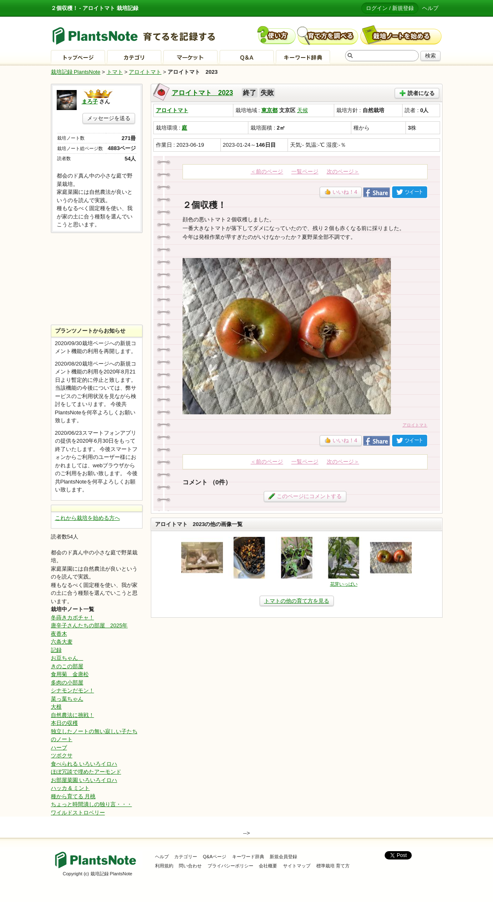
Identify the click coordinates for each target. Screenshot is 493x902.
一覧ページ (304, 171)
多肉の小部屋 (67, 682)
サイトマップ (296, 865)
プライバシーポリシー (230, 865)
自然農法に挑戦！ (72, 715)
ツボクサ (62, 755)
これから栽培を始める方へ (87, 518)
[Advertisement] (96, 279)
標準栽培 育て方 (333, 865)
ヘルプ (430, 8)
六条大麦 (62, 642)
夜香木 (59, 634)
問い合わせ (190, 865)
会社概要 (268, 865)
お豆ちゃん (67, 658)
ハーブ (59, 747)
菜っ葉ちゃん (67, 699)
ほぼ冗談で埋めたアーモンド (86, 772)
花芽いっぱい (344, 583)
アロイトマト (145, 72)
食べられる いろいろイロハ (84, 764)
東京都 (269, 110)
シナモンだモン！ (72, 690)
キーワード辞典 (248, 856)
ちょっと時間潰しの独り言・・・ (91, 804)
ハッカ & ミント (70, 788)
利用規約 (164, 865)
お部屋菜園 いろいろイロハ (84, 780)
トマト (115, 72)
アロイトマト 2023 (202, 92)
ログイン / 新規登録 (390, 8)
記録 (56, 650)
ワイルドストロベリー (78, 812)
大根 (56, 707)
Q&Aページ (214, 856)
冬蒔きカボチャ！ (72, 617)
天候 (302, 110)
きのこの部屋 (67, 666)
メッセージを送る (108, 118)
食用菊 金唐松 (70, 674)
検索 (430, 56)
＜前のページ (266, 171)
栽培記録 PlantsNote (75, 72)
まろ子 (90, 101)
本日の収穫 (64, 723)
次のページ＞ (343, 171)
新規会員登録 (283, 856)
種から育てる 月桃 (73, 796)
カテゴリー (185, 856)
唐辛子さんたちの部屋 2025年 (89, 625)
